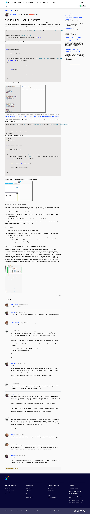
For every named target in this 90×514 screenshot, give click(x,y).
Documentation (30, 2)
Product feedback (29, 497)
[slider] (32, 14)
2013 (14, 10)
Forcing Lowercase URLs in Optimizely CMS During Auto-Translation (73, 51)
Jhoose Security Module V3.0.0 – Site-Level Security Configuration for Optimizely (75, 17)
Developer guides (51, 490)
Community (46, 2)
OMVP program (29, 488)
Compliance (50, 510)
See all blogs (75, 63)
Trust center (43, 510)
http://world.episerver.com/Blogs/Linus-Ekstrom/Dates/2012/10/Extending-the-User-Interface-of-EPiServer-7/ (32, 116)
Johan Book (13, 434)
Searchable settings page (71, 28)
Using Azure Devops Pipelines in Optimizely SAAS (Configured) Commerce (73, 38)
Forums (27, 492)
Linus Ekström (13, 14)
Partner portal (50, 488)
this (25, 242)
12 (16, 10)
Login (82, 2)
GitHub (49, 495)
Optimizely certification (9, 490)
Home (6, 10)
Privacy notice (29, 510)
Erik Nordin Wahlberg (15, 304)
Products (21, 2)
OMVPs (38, 2)
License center (8, 493)
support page (76, 491)
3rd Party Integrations (59, 510)
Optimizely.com (8, 488)
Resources (54, 2)
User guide (50, 492)
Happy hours (28, 490)
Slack (27, 495)
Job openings (7, 492)
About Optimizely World (19, 510)
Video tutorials (50, 493)
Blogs (10, 10)
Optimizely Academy (52, 497)
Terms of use (36, 510)
